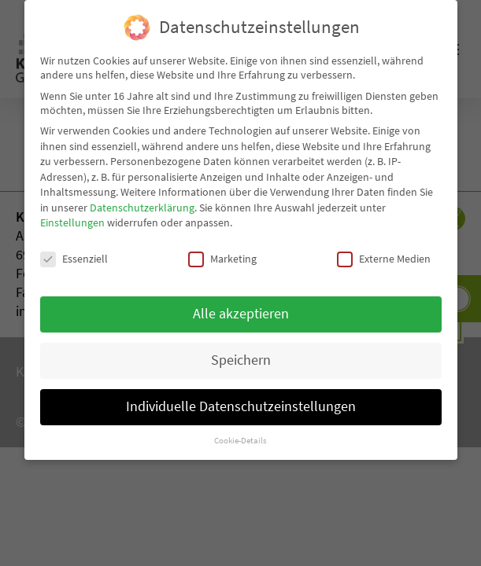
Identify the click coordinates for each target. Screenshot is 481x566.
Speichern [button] (241, 357)
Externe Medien (384, 256)
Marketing (222, 256)
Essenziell (74, 256)
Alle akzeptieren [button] (241, 311)
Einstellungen (72, 220)
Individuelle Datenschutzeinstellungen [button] (241, 404)
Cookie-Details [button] (240, 437)
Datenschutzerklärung (142, 205)
